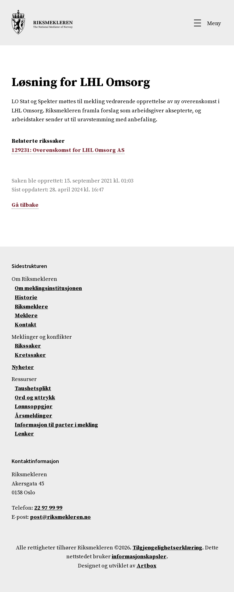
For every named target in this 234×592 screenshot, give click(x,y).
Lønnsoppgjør (34, 406)
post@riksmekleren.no (60, 517)
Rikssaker (28, 345)
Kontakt (25, 324)
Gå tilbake (25, 205)
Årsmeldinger (33, 415)
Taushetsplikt (33, 388)
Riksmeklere (31, 306)
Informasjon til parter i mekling (56, 424)
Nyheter (23, 367)
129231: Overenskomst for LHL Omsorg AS (68, 150)
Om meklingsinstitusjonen (48, 288)
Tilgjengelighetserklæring (167, 547)
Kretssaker (30, 355)
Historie (26, 297)
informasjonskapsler (139, 556)
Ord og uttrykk (35, 397)
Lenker (24, 433)
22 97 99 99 (48, 507)
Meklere (26, 315)
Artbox (146, 565)
